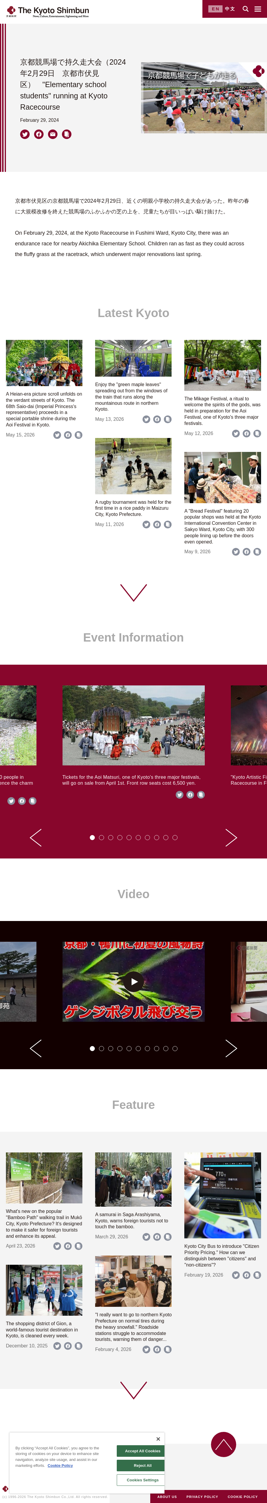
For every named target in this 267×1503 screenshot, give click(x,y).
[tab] (92, 837)
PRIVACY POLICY (202, 1497)
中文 (230, 8)
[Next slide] (231, 838)
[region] (86, 1463)
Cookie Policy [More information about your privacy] (60, 1465)
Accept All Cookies (143, 1451)
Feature (133, 1105)
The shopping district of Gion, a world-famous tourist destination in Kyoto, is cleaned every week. (42, 1330)
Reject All (143, 1465)
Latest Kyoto (133, 313)
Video (133, 894)
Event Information (133, 637)
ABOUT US (167, 1497)
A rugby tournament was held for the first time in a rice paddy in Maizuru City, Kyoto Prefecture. (133, 508)
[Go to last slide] (35, 838)
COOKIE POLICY (243, 1497)
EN (216, 8)
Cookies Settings (143, 1480)
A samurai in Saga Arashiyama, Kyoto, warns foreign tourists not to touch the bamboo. (131, 1220)
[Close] (158, 1439)
